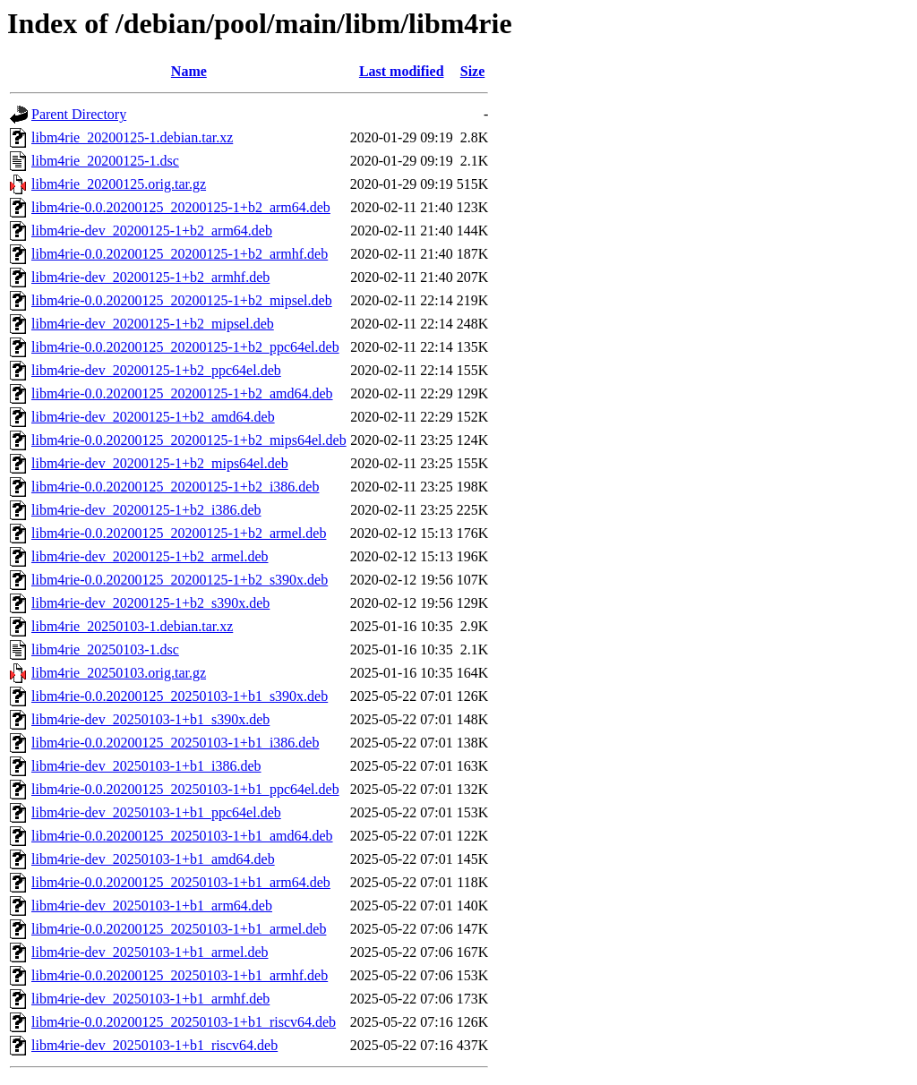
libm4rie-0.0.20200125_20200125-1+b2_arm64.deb (180, 207)
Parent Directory (78, 114)
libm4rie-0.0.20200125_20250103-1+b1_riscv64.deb (183, 1021)
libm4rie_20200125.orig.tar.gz (118, 184)
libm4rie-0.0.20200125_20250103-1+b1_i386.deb (175, 742)
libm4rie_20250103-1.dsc (105, 649)
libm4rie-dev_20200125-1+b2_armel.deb (150, 556)
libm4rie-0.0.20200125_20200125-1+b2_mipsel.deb (181, 300)
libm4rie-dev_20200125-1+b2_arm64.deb (151, 230)
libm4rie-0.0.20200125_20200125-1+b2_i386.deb (175, 486)
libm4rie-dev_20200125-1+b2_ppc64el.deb (156, 370)
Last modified (401, 71)
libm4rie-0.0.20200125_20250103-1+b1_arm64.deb (180, 882)
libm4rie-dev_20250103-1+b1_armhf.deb (150, 998)
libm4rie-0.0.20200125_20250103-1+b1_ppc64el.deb (185, 789)
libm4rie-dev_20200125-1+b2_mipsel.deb (152, 323)
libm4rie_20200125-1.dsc (105, 160)
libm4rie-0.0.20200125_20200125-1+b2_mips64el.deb (189, 440)
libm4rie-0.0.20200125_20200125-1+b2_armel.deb (178, 533)
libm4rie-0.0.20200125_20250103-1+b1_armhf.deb (179, 975)
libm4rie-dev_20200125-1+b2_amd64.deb (153, 416)
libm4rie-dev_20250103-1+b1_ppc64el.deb (156, 812)
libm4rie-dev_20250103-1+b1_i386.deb (146, 765)
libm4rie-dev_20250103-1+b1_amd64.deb (153, 859)
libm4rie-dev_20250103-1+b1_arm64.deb (151, 905)
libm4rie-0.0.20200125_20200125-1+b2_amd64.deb (182, 393)
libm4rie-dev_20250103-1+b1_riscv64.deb (154, 1045)
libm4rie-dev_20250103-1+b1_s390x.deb (150, 719)
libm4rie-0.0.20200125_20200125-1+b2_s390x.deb (179, 579)
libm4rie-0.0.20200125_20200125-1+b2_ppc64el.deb (185, 347)
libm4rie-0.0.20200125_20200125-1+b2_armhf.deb (179, 253)
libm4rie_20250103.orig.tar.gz (118, 672)
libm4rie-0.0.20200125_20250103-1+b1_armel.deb (178, 928)
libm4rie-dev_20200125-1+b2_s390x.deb (150, 603)
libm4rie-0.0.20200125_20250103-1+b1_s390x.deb (179, 696)
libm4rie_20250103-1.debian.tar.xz (132, 626)
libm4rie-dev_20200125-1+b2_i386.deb (146, 509)
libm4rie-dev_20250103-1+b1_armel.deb (150, 952)
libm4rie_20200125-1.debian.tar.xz (132, 137)
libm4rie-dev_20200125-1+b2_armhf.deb (150, 277)
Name (189, 71)
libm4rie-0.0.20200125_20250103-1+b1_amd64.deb (182, 835)
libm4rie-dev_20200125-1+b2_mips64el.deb (159, 463)
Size (472, 71)
